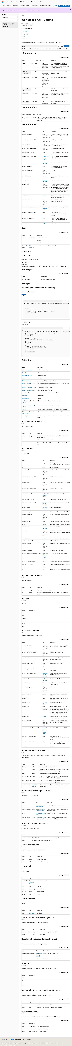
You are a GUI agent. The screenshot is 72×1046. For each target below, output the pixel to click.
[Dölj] (17, 14)
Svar (24, 36)
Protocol (44, 195)
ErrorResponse (25, 398)
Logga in (68, 1)
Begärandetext (26, 34)
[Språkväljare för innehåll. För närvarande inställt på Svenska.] (4, 1040)
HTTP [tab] (24, 295)
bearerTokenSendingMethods (28, 390)
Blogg (24, 1043)
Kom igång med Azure (64, 5)
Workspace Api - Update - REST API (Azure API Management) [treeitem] (9, 25)
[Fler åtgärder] (68, 15)
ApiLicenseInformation (27, 375)
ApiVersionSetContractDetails (28, 383)
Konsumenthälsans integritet (45, 1043)
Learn (23, 15)
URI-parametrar (26, 31)
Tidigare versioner (18, 1043)
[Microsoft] (3, 2)
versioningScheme (26, 416)
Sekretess (34, 1043)
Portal (55, 5)
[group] (46, 48)
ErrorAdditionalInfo (26, 392)
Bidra (29, 1043)
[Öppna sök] (64, 2)
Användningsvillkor (59, 1043)
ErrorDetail (24, 395)
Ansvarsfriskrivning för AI (6, 1043)
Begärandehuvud (26, 33)
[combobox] (10, 17)
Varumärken (3, 1045)
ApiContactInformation (27, 370)
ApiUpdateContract (26, 380)
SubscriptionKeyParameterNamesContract (46, 208)
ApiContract (31, 237)
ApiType (44, 223)
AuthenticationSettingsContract (46, 158)
